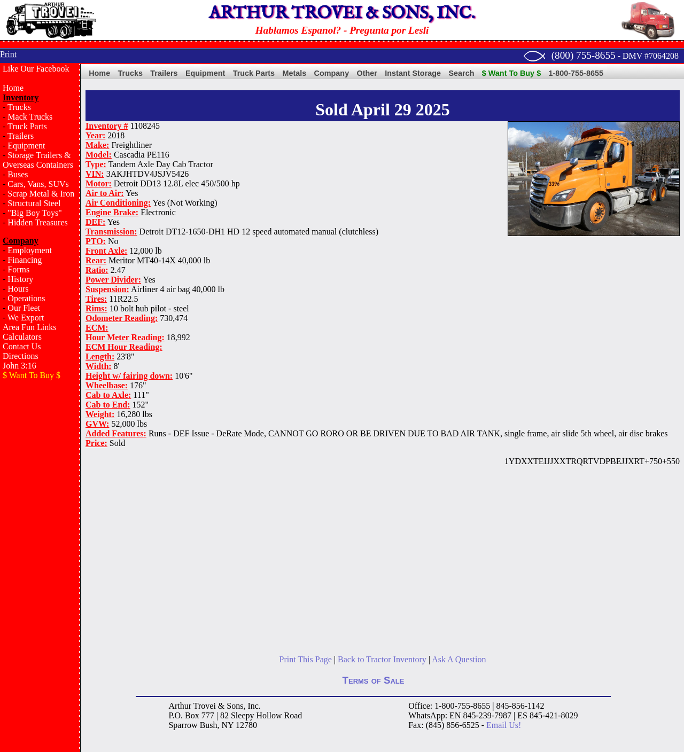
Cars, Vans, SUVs (37, 184)
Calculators (22, 336)
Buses (17, 174)
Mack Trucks (29, 116)
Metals (294, 73)
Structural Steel (33, 203)
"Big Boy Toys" (34, 212)
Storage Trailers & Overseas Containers (38, 160)
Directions (20, 356)
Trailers (20, 135)
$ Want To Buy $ (511, 73)
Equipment (26, 145)
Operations (26, 298)
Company (331, 73)
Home (13, 87)
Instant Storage (413, 73)
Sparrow (182, 725)
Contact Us (22, 346)
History (20, 279)
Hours (17, 288)
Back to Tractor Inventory (382, 659)
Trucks (19, 107)
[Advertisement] (40, 558)
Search (461, 73)
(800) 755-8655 (583, 55)
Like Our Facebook (36, 68)
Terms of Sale (374, 680)
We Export (25, 317)
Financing (24, 259)
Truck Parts (27, 126)
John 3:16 (19, 365)
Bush (208, 725)
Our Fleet (23, 307)
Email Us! (503, 725)
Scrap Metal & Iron (40, 193)
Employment (29, 250)
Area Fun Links (29, 327)
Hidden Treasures (37, 222)
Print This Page (305, 659)
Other (367, 73)
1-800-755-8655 (576, 73)
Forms (18, 269)
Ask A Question (459, 659)
